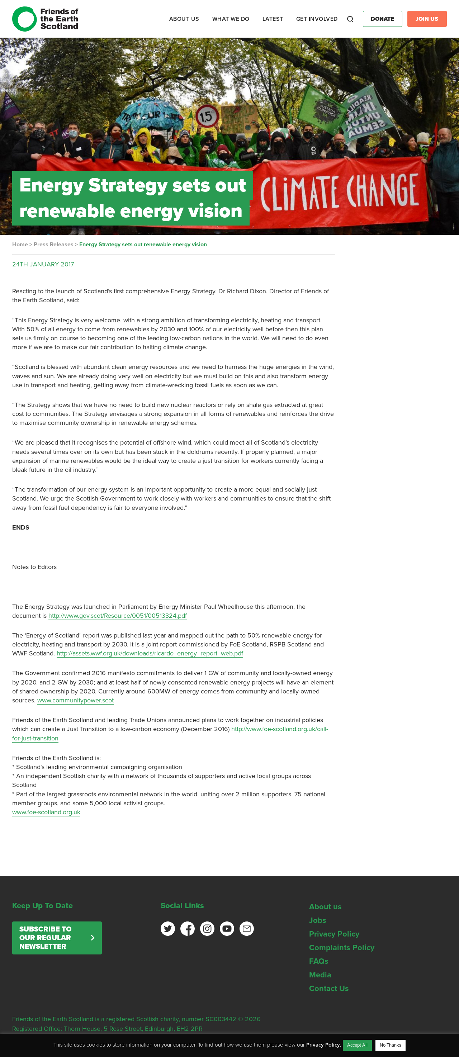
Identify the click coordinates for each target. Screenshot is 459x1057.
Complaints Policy (341, 947)
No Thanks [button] (390, 1045)
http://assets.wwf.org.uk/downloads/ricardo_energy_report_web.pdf (150, 653)
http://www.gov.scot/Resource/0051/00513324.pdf (117, 616)
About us (325, 906)
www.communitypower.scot (75, 700)
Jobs (317, 920)
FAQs (318, 961)
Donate (382, 19)
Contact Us (329, 988)
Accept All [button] (357, 1045)
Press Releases (54, 244)
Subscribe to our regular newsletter (45, 938)
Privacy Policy (334, 934)
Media (320, 975)
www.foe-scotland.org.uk (46, 812)
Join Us (427, 19)
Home (20, 244)
